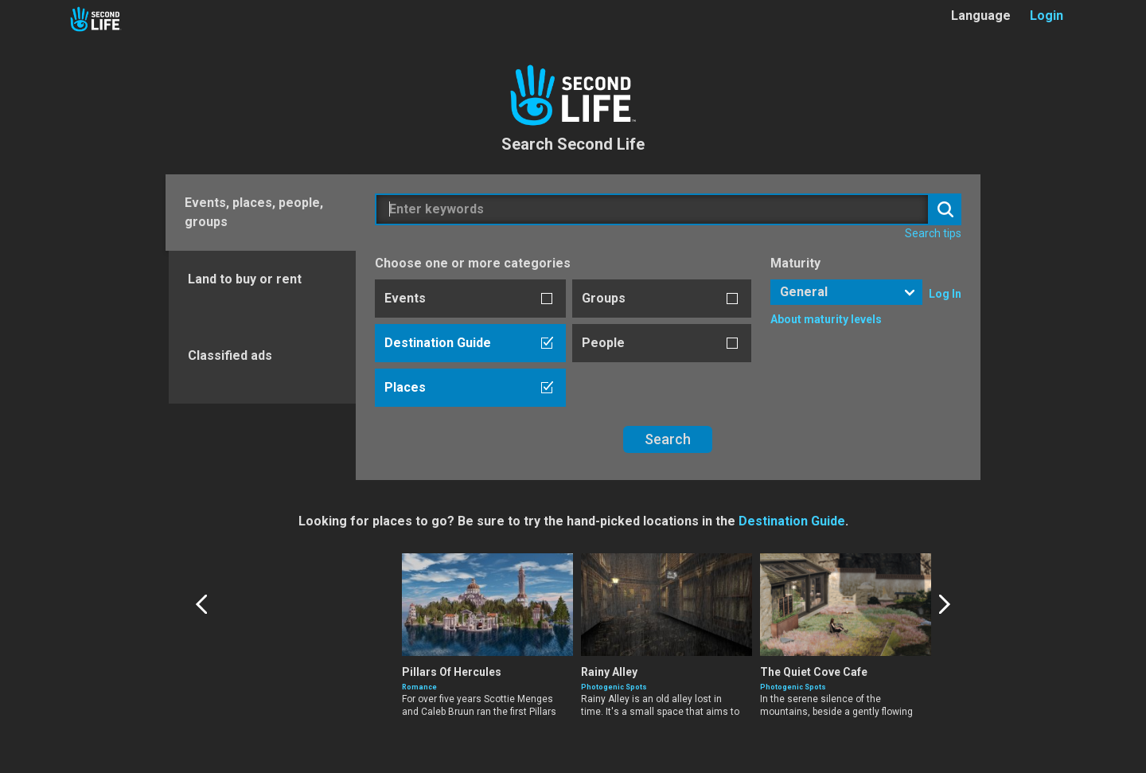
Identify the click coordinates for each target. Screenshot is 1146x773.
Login (1046, 15)
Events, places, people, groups (254, 212)
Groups (604, 298)
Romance (419, 687)
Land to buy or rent (245, 279)
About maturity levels (826, 319)
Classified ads (230, 355)
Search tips (933, 233)
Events (405, 298)
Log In (945, 293)
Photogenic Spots (793, 687)
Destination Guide (437, 342)
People (603, 342)
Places (405, 387)
